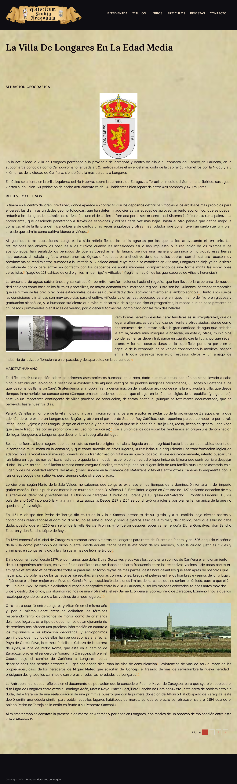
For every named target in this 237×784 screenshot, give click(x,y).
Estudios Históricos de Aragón (43, 779)
